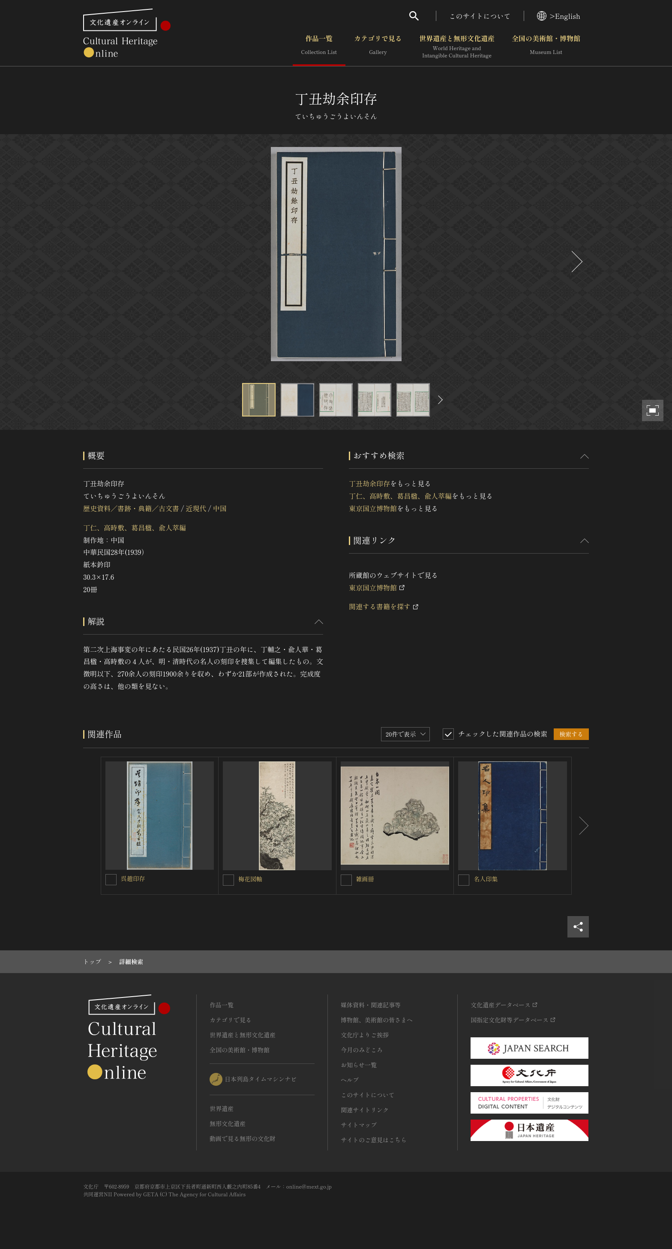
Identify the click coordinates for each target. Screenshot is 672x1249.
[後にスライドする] (576, 261)
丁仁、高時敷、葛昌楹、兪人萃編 (134, 527)
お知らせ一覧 (359, 1064)
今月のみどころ (362, 1049)
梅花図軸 (250, 879)
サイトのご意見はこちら (374, 1139)
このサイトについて (480, 16)
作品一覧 (319, 46)
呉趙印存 (133, 878)
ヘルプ (350, 1079)
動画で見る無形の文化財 (243, 1138)
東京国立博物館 (373, 508)
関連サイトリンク (365, 1109)
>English (558, 16)
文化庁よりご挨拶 (365, 1034)
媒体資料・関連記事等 (371, 1004)
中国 (220, 508)
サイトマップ (359, 1124)
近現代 (196, 508)
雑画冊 (365, 879)
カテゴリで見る (378, 46)
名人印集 (486, 879)
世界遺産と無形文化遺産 (457, 46)
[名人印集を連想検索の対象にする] (463, 880)
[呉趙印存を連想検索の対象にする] (111, 879)
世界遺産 (222, 1108)
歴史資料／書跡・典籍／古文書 (131, 508)
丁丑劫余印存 (369, 483)
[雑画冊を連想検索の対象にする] (346, 880)
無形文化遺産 (228, 1123)
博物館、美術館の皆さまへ (377, 1019)
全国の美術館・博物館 (546, 46)
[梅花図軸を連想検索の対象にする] (228, 880)
